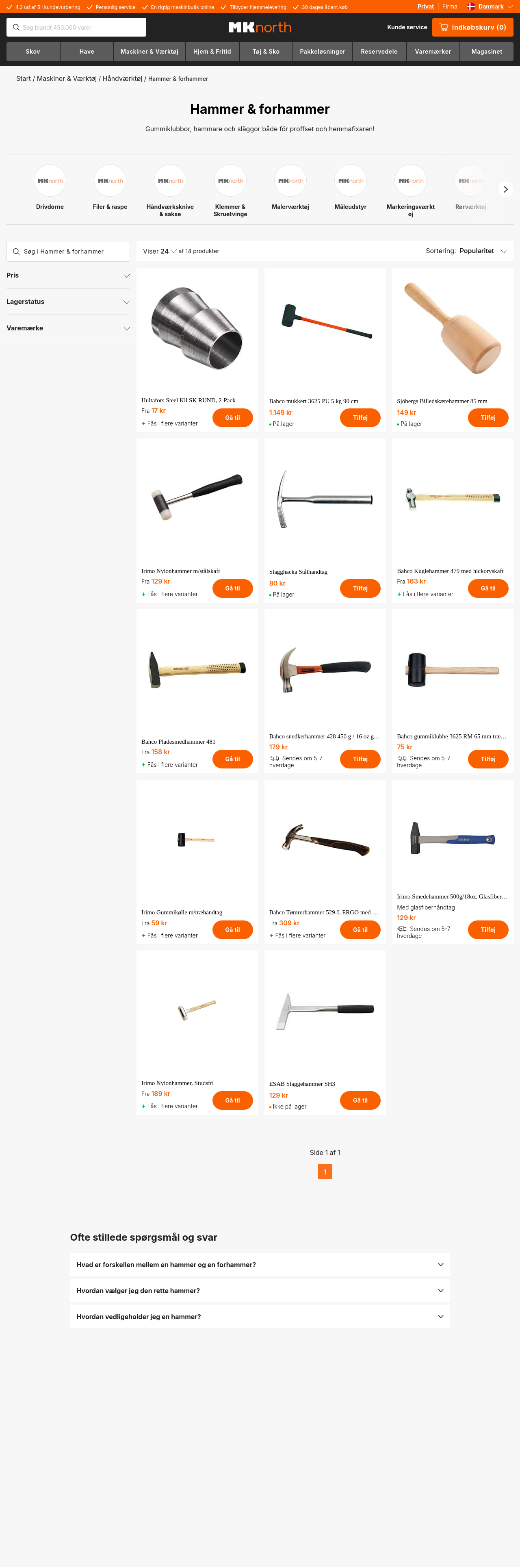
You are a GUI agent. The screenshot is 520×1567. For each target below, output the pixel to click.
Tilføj (360, 417)
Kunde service (407, 27)
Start (23, 78)
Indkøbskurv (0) (473, 27)
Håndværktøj (122, 78)
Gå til (232, 417)
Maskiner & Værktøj (67, 78)
